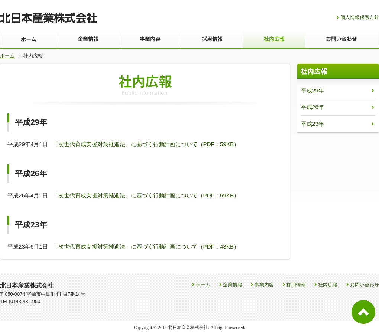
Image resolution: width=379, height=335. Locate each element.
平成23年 (312, 124)
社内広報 (327, 285)
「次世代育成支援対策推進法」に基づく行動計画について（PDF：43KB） (146, 246)
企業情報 (232, 285)
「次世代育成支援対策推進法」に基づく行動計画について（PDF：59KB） (146, 144)
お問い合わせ (364, 285)
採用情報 (296, 285)
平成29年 (312, 90)
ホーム (7, 56)
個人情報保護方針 (359, 17)
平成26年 (312, 107)
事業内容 (264, 285)
